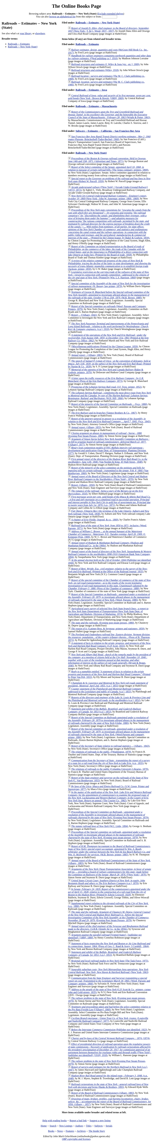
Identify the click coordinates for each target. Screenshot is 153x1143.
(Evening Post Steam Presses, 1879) (108, 815)
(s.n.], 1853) (104, 710)
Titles (88, 1125)
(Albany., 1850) (83, 485)
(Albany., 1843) (110, 746)
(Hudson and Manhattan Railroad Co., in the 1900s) (105, 544)
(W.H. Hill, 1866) (109, 395)
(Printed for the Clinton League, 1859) (104, 346)
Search (53, 1125)
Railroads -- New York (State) (22, 46)
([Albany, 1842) (84, 315)
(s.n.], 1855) (108, 684)
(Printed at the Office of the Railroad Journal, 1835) (107, 570)
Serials (109, 1125)
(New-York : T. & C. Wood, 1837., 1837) (108, 29)
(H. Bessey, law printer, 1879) (109, 285)
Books (51, 1131)
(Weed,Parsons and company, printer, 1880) (109, 733)
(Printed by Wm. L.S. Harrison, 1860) (108, 275)
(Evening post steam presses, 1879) (109, 835)
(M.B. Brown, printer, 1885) (109, 850)
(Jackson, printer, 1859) (109, 264)
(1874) (110, 1038)
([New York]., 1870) (107, 478)
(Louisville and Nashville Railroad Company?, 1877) (108, 1019)
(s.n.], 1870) (106, 882)
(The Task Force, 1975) (109, 960)
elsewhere (40, 33)
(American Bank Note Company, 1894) (109, 554)
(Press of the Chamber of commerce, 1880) (109, 584)
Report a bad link (78, 1120)
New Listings (65, 1125)
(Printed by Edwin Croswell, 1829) (109, 892)
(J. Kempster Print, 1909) (107, 534)
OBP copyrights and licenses (76, 1139)
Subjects (98, 1125)
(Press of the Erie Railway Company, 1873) (106, 379)
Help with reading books (54, 1120)
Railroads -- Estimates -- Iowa (91, 90)
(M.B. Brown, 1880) (108, 295)
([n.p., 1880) (109, 404)
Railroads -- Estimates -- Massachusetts (96, 106)
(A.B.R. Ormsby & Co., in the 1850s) (108, 927)
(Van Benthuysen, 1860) (108, 470)
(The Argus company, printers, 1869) (108, 168)
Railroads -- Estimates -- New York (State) (98, 22)
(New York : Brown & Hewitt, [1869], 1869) (109, 97)
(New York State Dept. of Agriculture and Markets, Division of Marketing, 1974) (108, 611)
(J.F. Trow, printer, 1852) (106, 387)
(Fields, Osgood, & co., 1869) (94, 519)
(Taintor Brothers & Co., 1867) (104, 413)
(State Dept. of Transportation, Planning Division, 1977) (107, 450)
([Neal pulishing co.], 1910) (109, 57)
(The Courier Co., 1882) (109, 796)
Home (44, 1125)
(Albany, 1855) (86, 427)
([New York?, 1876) (109, 872)
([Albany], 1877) (108, 442)
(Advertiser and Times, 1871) (107, 160)
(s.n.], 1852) (109, 699)
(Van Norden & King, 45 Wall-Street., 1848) (107, 460)
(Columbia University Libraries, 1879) (109, 769)
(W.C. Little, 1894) (99, 826)
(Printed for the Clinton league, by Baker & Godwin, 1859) (109, 224)
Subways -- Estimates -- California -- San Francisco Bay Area (108, 131)
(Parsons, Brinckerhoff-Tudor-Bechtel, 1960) (109, 138)
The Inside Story (97, 1131)
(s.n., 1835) (109, 762)
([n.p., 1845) (109, 420)
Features (70, 1131)
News (60, 1131)
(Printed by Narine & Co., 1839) (109, 364)
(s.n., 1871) (109, 500)
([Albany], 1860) (109, 1008)
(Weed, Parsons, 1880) (109, 597)
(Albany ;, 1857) (109, 1101)
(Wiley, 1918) (95, 70)
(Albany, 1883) (86, 355)
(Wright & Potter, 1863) (109, 115)
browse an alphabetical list (62, 16)
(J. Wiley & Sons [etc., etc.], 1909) (105, 64)
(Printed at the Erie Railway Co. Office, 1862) (108, 338)
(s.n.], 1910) (108, 326)
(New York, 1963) (108, 971)
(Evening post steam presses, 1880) (102, 622)
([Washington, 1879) (101, 751)
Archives (81, 1131)
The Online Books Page (76, 6)
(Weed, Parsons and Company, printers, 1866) (109, 981)
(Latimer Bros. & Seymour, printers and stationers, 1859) (108, 628)
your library (25, 33)
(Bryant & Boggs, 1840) (109, 660)
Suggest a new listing (100, 1120)
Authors (79, 1125)
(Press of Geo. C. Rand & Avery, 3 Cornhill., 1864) (109, 945)
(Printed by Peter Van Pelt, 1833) (109, 674)
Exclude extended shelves (110, 13)
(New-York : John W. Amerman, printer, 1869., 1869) (107, 197)
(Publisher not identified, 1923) (109, 1029)
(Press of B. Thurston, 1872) (109, 637)
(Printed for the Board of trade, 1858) (108, 250)
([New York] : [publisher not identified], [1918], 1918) (109, 1050)
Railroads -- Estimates (19, 44)
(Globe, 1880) (108, 720)
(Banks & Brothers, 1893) (108, 1085)
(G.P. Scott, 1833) (109, 644)
